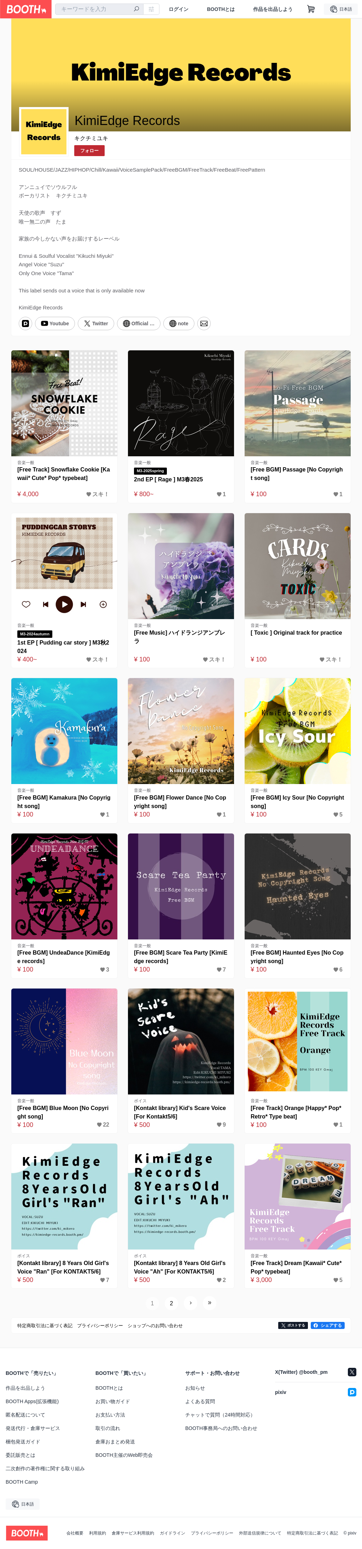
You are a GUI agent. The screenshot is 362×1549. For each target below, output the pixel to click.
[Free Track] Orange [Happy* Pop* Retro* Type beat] (296, 1112)
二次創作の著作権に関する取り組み (45, 1468)
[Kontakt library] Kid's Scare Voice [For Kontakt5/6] (180, 1112)
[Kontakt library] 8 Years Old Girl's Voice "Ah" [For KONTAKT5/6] (180, 1267)
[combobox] (99, 9)
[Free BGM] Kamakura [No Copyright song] (64, 802)
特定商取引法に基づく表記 (312, 1533)
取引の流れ (107, 1428)
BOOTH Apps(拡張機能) (32, 1401)
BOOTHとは (221, 9)
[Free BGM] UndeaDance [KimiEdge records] (63, 957)
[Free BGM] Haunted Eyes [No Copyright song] (297, 957)
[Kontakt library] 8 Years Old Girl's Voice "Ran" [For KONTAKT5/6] (63, 1267)
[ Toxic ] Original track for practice (296, 633)
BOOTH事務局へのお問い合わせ (221, 1428)
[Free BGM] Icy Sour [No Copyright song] (297, 802)
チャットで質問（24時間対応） (220, 1415)
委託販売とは (20, 1455)
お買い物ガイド (112, 1401)
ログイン (178, 9)
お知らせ (195, 1388)
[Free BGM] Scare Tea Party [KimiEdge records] (181, 957)
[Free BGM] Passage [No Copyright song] (297, 474)
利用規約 (97, 1533)
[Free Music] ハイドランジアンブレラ (180, 637)
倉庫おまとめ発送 (115, 1441)
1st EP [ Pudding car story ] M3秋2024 (63, 647)
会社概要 (74, 1533)
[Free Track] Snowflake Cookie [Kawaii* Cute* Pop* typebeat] (63, 474)
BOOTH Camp (22, 1482)
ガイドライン (172, 1533)
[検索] (136, 9)
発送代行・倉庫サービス (33, 1428)
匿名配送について (25, 1415)
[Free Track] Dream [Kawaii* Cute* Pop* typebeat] (296, 1267)
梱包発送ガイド (23, 1441)
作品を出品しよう (273, 9)
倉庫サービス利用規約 (133, 1533)
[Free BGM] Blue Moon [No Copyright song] (63, 1112)
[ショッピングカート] (311, 9)
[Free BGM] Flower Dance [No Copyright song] (180, 802)
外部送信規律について (260, 1533)
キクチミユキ (91, 138)
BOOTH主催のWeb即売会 (124, 1455)
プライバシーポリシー (212, 1533)
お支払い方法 (110, 1415)
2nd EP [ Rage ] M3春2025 (168, 479)
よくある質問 (200, 1401)
